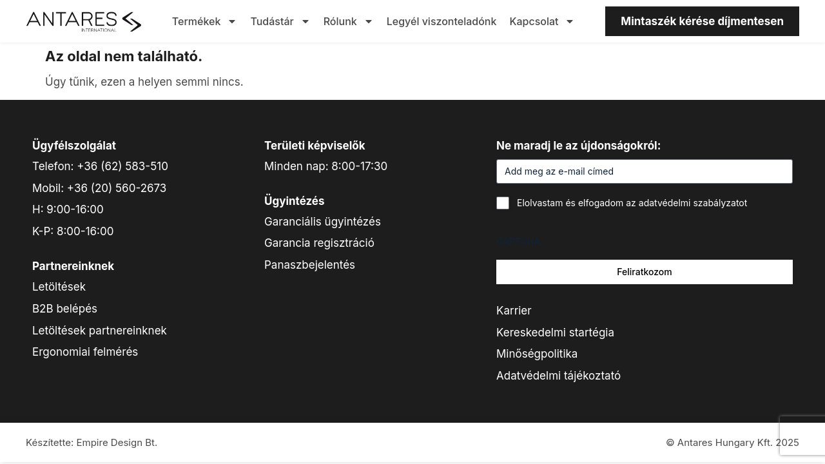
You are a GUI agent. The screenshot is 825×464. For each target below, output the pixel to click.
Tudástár (280, 21)
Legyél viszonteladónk (442, 21)
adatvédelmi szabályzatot (693, 202)
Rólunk (349, 21)
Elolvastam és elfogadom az (632, 202)
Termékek (205, 21)
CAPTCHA (518, 241)
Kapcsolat (542, 21)
